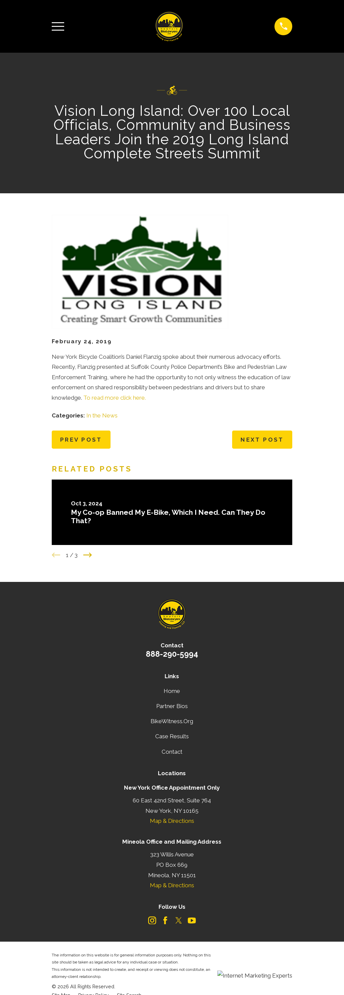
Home (172, 691)
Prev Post (81, 439)
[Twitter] (179, 920)
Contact (172, 751)
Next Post (262, 439)
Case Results (172, 736)
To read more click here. (114, 397)
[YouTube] (192, 920)
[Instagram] (152, 920)
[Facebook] (165, 920)
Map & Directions (172, 820)
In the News (102, 415)
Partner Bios (172, 706)
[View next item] (87, 555)
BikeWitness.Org (171, 721)
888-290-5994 (172, 653)
